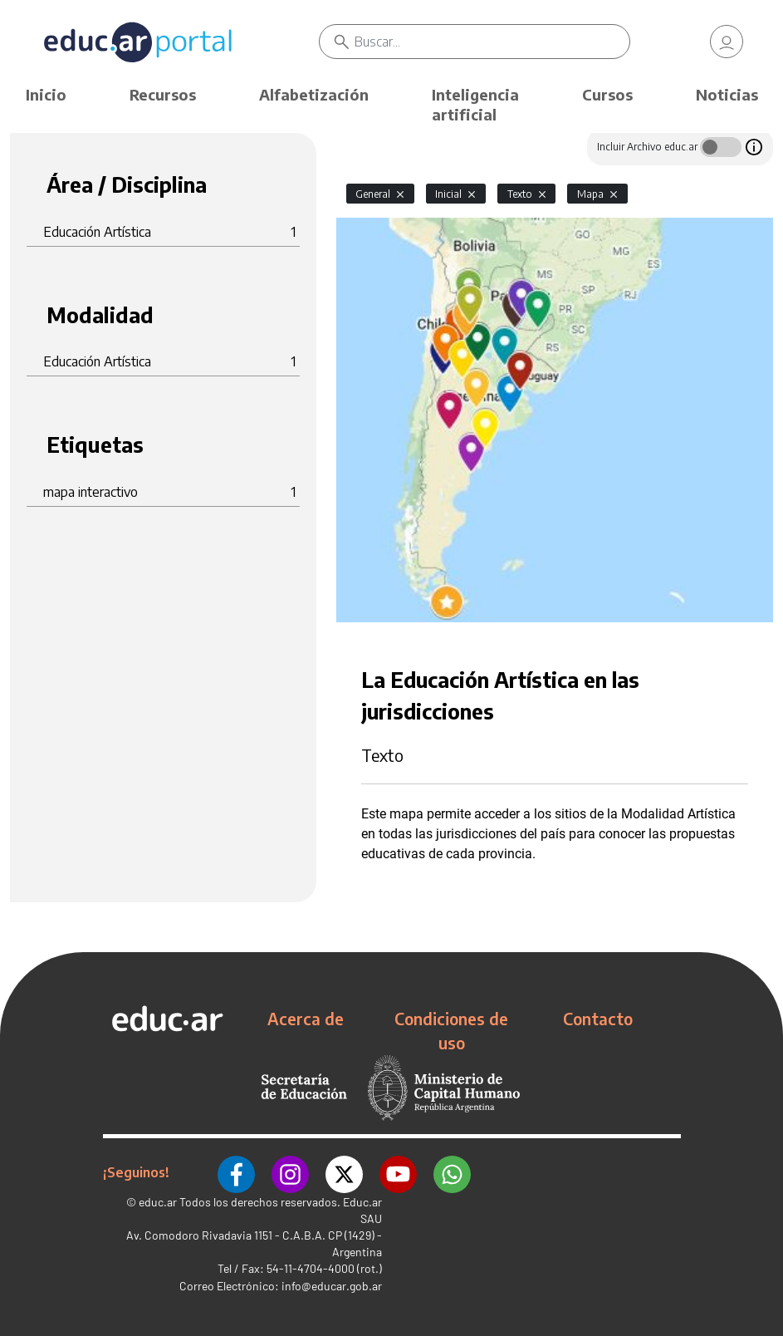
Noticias (727, 94)
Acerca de (305, 1019)
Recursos (163, 94)
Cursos (607, 94)
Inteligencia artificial (475, 104)
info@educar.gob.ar (331, 1286)
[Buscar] (492, 41)
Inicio (46, 94)
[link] (726, 41)
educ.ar (158, 1202)
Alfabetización (314, 94)
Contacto (598, 1019)
